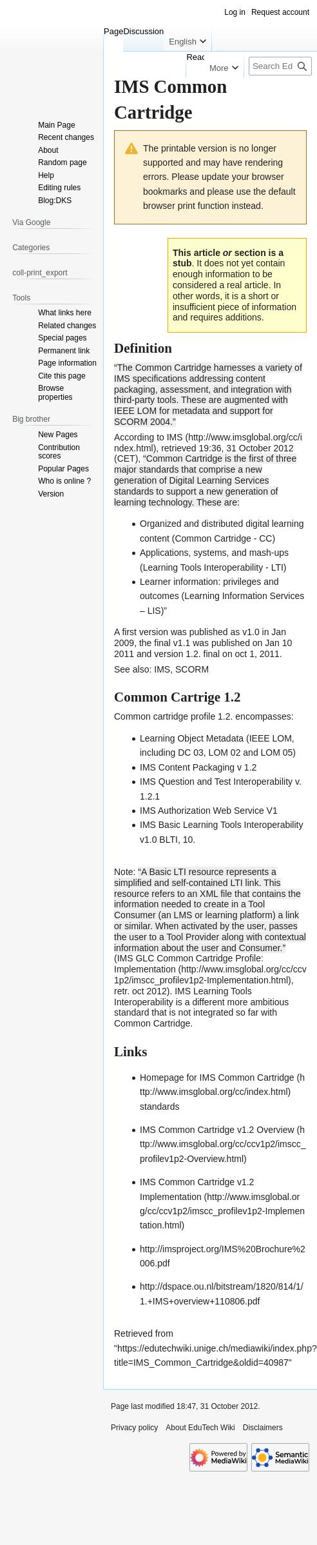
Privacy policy (134, 1427)
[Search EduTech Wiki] (280, 66)
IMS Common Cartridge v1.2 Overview (217, 1130)
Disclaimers (263, 1427)
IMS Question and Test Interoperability (216, 781)
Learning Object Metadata (192, 738)
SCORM (192, 669)
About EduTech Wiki (200, 1427)
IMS (162, 669)
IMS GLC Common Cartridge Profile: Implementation (189, 963)
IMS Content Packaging (187, 767)
